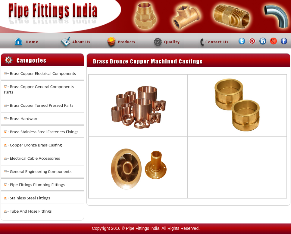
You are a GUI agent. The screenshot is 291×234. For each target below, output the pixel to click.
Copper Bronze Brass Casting (36, 145)
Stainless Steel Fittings (30, 198)
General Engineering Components (40, 171)
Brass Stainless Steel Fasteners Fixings (44, 131)
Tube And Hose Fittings (31, 211)
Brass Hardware (24, 118)
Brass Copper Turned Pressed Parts (42, 105)
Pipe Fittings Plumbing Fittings (37, 184)
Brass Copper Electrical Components (43, 73)
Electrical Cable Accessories (35, 158)
